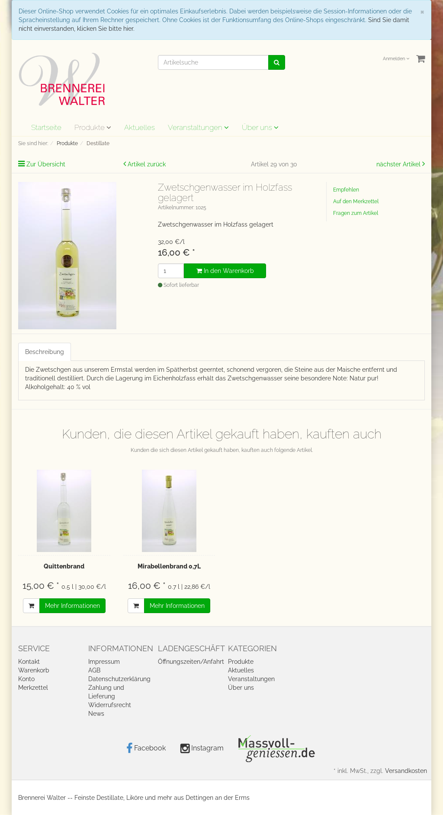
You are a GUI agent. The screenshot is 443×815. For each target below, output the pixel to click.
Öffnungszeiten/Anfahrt (191, 661)
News (96, 713)
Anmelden (396, 59)
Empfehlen (346, 190)
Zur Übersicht (45, 164)
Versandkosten (406, 770)
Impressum (104, 661)
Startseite (46, 127)
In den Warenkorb (225, 270)
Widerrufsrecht (109, 704)
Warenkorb (33, 670)
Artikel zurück (147, 164)
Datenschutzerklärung (119, 678)
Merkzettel (33, 687)
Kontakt (29, 661)
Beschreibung (44, 351)
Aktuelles (139, 127)
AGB (94, 670)
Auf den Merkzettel (356, 201)
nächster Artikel (399, 164)
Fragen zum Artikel (355, 213)
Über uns (260, 127)
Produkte (92, 127)
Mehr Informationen (72, 605)
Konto (26, 678)
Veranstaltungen (198, 127)
